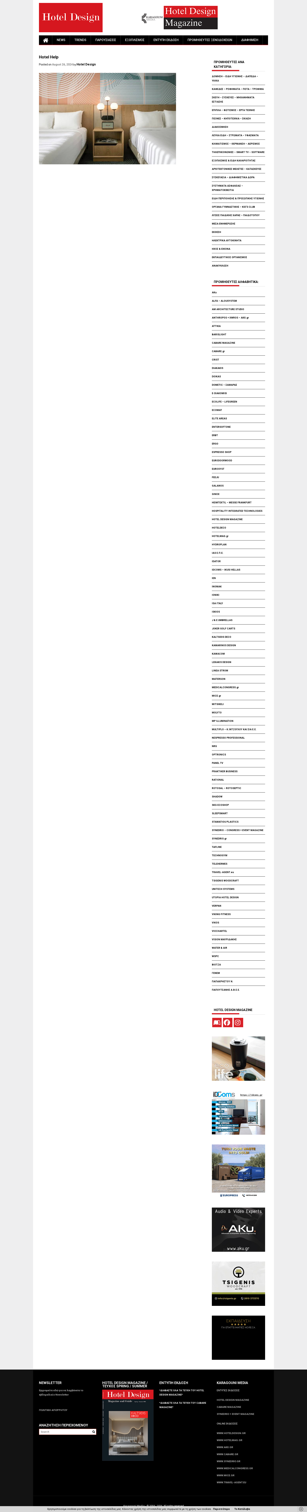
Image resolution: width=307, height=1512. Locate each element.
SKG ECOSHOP (220, 805)
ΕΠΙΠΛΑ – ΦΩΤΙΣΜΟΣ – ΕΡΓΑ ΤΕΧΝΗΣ (233, 110)
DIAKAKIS (217, 368)
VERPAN (216, 906)
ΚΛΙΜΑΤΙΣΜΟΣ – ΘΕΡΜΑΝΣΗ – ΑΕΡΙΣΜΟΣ (236, 143)
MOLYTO (217, 712)
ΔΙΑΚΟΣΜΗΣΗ (220, 127)
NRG (214, 746)
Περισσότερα (221, 1509)
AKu (214, 292)
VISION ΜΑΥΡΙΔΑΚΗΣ (224, 939)
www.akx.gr (225, 1447)
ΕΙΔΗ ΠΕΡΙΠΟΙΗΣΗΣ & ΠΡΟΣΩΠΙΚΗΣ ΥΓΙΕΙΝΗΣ (238, 198)
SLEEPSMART (220, 813)
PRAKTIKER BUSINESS (224, 771)
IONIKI (215, 595)
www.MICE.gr (225, 1475)
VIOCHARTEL (219, 931)
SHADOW (217, 796)
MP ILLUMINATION (222, 721)
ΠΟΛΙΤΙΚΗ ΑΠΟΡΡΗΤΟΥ (53, 1410)
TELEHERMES (219, 863)
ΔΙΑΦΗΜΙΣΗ (249, 40)
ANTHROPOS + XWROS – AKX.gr (230, 317)
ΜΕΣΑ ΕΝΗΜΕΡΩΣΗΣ (223, 223)
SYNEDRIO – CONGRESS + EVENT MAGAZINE (237, 830)
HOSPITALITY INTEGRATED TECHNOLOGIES (237, 511)
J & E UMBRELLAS (222, 620)
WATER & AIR (219, 948)
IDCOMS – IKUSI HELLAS (226, 569)
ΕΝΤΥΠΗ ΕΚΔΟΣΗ (166, 40)
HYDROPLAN (219, 544)
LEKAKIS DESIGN (221, 662)
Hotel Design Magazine (233, 1399)
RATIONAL (218, 779)
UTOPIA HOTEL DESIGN (225, 897)
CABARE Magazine (229, 1407)
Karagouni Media (134, 1505)
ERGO (215, 443)
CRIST (216, 359)
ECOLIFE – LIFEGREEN (224, 401)
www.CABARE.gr (227, 1454)
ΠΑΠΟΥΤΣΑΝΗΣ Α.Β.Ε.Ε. (226, 990)
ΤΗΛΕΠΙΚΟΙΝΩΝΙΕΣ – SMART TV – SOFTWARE (238, 152)
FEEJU (215, 477)
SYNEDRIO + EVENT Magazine (235, 1414)
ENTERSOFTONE (221, 427)
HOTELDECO (219, 527)
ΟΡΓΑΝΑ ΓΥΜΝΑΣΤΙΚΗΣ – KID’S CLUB (233, 207)
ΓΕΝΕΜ (216, 973)
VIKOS (215, 922)
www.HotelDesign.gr (231, 1433)
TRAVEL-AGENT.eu (223, 872)
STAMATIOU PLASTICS (225, 821)
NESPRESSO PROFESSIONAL (228, 737)
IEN (214, 578)
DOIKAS (216, 376)
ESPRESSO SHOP (221, 452)
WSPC (215, 956)
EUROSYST (218, 469)
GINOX (215, 494)
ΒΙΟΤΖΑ (216, 964)
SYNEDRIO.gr (219, 838)
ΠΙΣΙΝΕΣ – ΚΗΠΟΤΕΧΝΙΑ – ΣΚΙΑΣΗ (231, 118)
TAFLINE (217, 847)
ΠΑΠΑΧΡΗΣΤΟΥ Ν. (223, 981)
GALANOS (218, 485)
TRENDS (80, 40)
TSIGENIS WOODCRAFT (225, 880)
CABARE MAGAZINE (223, 343)
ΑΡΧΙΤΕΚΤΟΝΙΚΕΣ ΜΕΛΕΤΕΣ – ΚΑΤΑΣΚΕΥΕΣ (236, 169)
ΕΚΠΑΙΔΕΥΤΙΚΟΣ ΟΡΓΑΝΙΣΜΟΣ (229, 257)
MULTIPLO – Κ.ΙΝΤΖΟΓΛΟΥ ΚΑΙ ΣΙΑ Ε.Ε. (234, 729)
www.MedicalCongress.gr (235, 1468)
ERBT (215, 435)
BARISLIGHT (219, 334)
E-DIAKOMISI (219, 393)
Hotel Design (86, 64)
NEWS (61, 40)
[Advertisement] (110, 189)
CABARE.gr (218, 351)
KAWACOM (218, 653)
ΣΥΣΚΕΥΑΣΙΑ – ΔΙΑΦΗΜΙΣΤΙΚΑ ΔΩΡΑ (233, 177)
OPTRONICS (219, 754)
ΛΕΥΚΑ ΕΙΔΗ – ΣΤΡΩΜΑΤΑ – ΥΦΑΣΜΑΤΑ (235, 135)
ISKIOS (216, 611)
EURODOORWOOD (222, 460)
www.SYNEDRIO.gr (228, 1461)
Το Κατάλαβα (242, 1509)
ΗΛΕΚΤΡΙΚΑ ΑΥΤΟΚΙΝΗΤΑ (226, 240)
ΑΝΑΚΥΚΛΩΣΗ (220, 265)
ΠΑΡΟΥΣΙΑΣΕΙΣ (105, 40)
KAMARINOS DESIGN (224, 645)
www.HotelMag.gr (229, 1440)
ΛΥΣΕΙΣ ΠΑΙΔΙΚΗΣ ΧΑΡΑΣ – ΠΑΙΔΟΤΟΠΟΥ (236, 215)
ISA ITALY (217, 603)
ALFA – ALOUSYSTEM (224, 301)
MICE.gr (216, 695)
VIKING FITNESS (221, 914)
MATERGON (218, 679)
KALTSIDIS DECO (221, 637)
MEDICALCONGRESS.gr (225, 687)
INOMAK (217, 586)
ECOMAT (217, 410)
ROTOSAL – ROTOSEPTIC (226, 788)
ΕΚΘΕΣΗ (216, 232)
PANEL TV (217, 763)
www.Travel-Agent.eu (231, 1482)
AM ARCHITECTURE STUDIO (228, 309)
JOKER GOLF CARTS (223, 628)
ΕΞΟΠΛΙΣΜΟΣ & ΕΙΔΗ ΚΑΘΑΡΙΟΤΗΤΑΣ (234, 160)
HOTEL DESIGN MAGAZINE (227, 519)
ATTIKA (216, 326)
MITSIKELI (218, 704)
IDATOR (216, 561)
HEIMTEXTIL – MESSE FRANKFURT (232, 502)
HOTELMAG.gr (220, 536)
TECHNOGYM (219, 855)
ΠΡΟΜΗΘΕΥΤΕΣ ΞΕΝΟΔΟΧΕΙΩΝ (210, 40)
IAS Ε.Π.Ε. (217, 553)
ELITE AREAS (219, 418)
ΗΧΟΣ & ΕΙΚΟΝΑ (221, 249)
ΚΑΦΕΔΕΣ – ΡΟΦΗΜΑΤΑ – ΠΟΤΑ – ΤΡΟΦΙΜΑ (238, 89)
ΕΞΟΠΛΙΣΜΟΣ (134, 40)
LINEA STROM (220, 670)
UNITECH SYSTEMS (223, 889)
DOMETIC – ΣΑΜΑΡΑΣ (224, 385)
